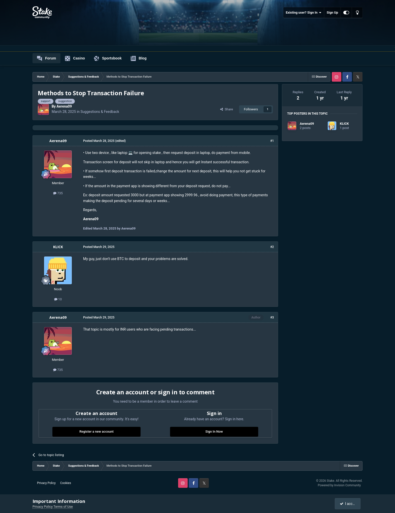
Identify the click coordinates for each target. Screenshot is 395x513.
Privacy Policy (46, 483)
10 (58, 299)
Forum (46, 58)
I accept (348, 504)
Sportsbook (108, 58)
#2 (272, 247)
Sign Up (332, 12)
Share (226, 109)
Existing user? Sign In (303, 12)
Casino (75, 58)
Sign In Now (214, 431)
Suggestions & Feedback (100, 112)
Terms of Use (63, 506)
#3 (272, 317)
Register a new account (96, 431)
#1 (272, 141)
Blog (139, 58)
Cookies (65, 483)
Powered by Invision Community (339, 485)
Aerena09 (64, 106)
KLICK (58, 246)
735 (58, 193)
